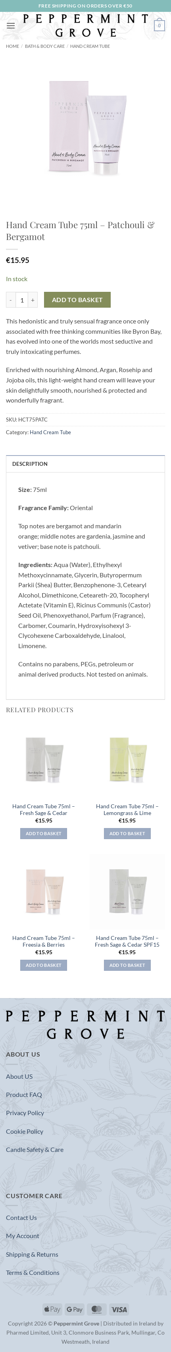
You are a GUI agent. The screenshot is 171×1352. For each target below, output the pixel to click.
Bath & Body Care (45, 46)
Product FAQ (24, 1094)
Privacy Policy (25, 1112)
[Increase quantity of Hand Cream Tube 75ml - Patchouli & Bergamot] (33, 300)
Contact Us (21, 1217)
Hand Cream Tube (90, 46)
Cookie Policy (24, 1131)
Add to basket (77, 299)
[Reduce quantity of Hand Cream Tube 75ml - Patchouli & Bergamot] (10, 300)
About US (19, 1076)
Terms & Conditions (33, 1272)
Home (12, 46)
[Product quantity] (21, 300)
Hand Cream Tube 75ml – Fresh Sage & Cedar (43, 810)
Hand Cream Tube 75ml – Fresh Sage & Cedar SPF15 (127, 941)
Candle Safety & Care (34, 1149)
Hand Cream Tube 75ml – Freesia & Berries (43, 941)
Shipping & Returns (32, 1254)
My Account (22, 1235)
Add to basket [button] (43, 833)
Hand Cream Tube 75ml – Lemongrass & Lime (127, 810)
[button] (10, 25)
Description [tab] (30, 464)
